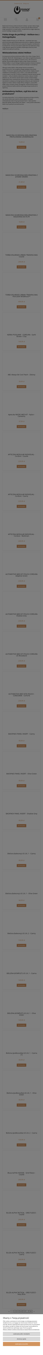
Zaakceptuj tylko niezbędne (21, 1334)
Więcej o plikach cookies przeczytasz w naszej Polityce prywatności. (21, 1329)
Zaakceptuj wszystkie (21, 1344)
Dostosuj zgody (21, 1339)
